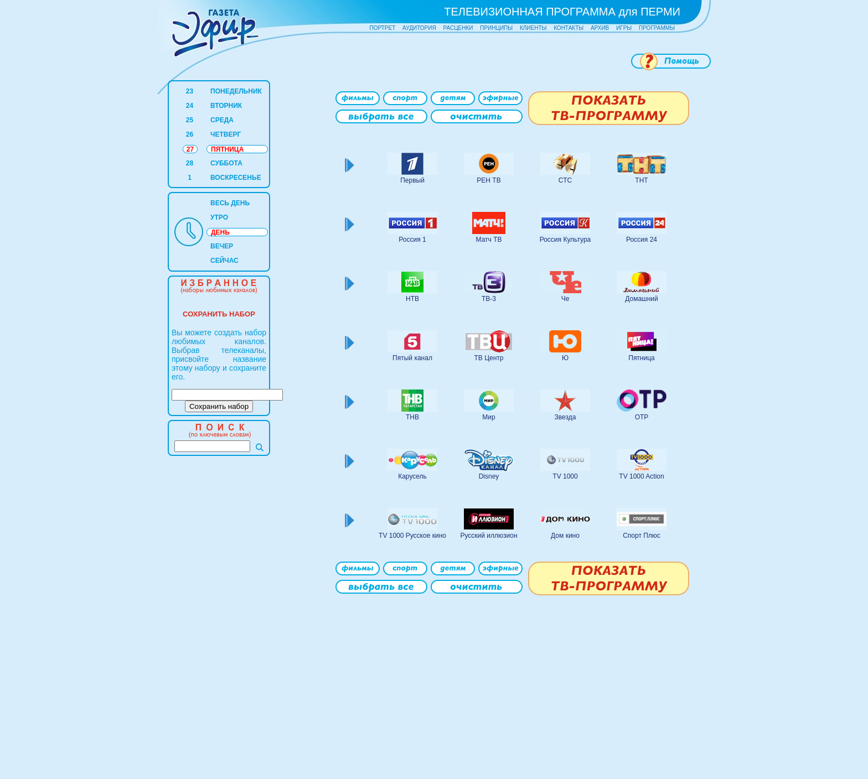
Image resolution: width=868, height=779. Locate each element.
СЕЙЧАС (224, 260)
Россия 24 (641, 239)
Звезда (565, 417)
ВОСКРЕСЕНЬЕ (235, 177)
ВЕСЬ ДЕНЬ (230, 203)
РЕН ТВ (488, 180)
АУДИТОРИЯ (419, 28)
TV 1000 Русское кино (412, 535)
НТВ (412, 299)
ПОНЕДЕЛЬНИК (236, 91)
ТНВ (412, 417)
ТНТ (641, 180)
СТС (565, 180)
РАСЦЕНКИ (458, 28)
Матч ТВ (489, 239)
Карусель (412, 476)
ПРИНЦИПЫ (496, 28)
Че (565, 299)
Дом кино (565, 535)
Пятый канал (412, 358)
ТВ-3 (489, 299)
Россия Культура (565, 239)
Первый (412, 180)
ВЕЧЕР (221, 246)
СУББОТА (226, 163)
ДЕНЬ (220, 232)
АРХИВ (600, 28)
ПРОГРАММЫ (657, 28)
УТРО (219, 217)
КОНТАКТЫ (568, 28)
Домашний (641, 299)
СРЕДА (222, 120)
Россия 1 (412, 239)
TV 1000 (564, 476)
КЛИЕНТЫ (533, 28)
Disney (489, 476)
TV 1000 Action (641, 476)
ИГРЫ (624, 28)
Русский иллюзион (488, 535)
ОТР (642, 417)
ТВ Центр (488, 358)
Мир (488, 417)
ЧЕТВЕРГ (225, 134)
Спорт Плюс (641, 535)
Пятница (641, 358)
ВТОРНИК (226, 106)
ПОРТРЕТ (383, 28)
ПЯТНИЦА (227, 149)
